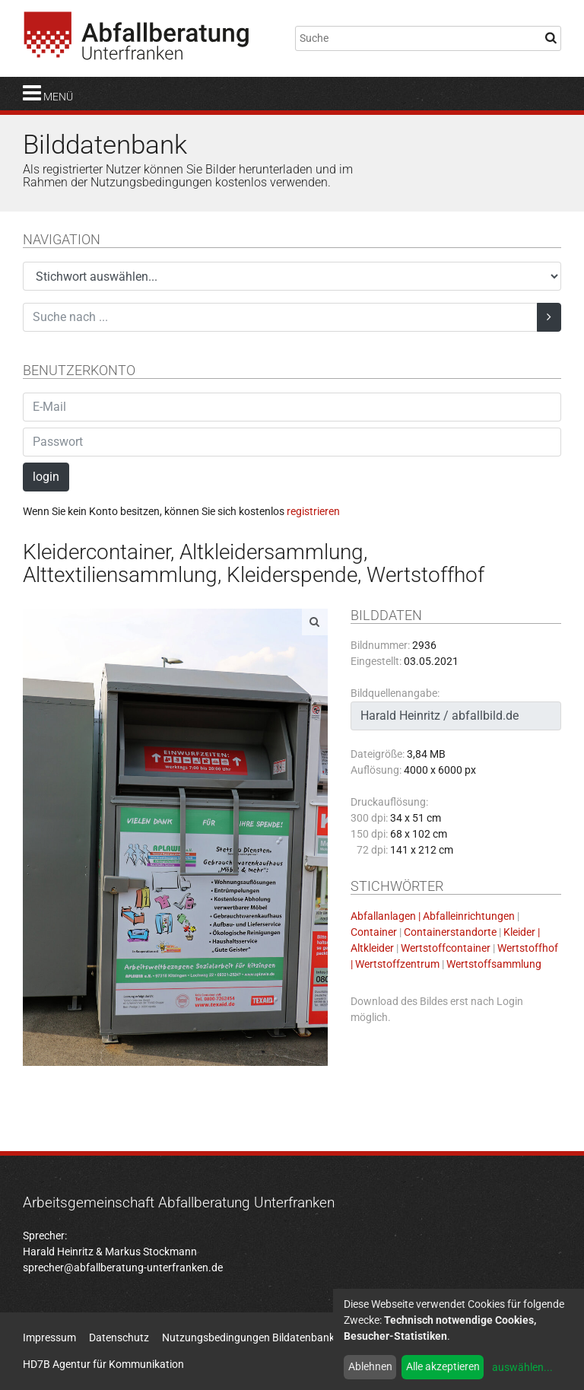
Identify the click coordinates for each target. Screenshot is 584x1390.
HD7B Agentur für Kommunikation (103, 1364)
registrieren (313, 511)
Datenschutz (119, 1337)
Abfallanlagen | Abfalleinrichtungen (433, 916)
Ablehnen (370, 1366)
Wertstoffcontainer (445, 948)
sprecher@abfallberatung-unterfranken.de (123, 1267)
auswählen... (522, 1367)
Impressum (49, 1337)
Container (374, 932)
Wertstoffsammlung (493, 964)
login (46, 476)
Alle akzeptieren (443, 1366)
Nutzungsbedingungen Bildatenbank (248, 1337)
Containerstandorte (450, 932)
